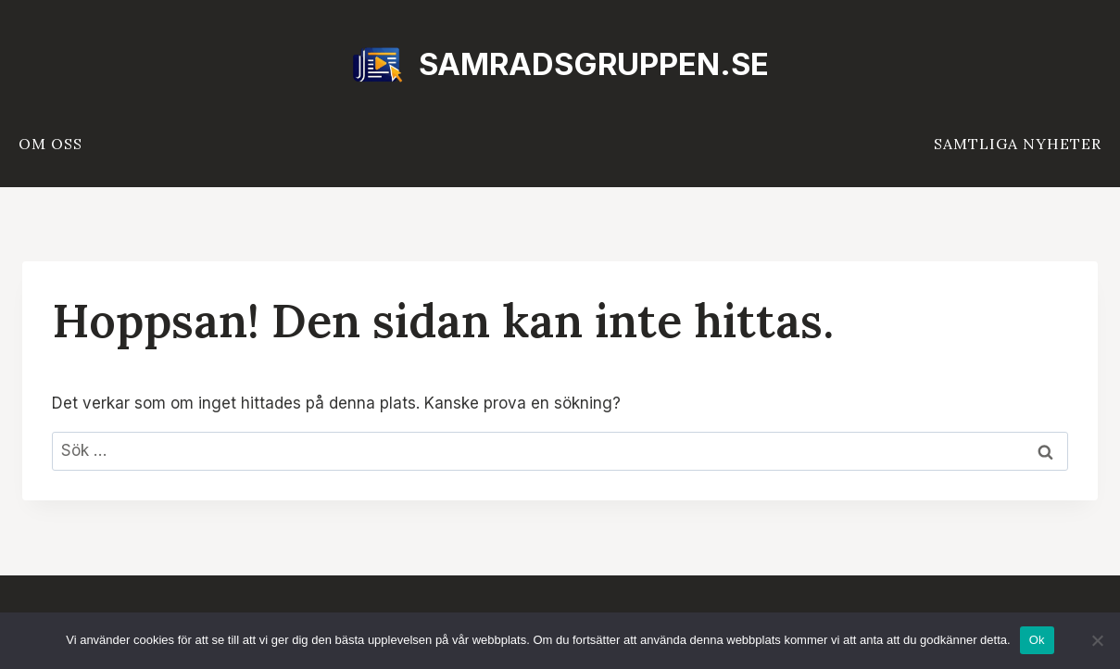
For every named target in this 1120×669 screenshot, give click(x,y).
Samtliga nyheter (1017, 143)
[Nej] (1097, 640)
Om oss (50, 143)
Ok (1037, 640)
